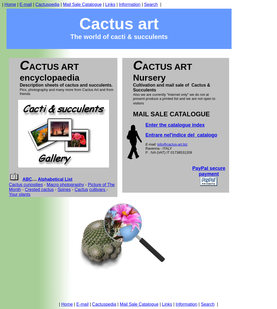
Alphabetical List (55, 179)
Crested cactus (39, 189)
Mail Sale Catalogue (82, 4)
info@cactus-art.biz (172, 144)
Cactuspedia (47, 4)
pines (65, 189)
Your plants (19, 194)
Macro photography (65, 184)
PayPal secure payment (208, 171)
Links (110, 4)
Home (10, 4)
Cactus (81, 189)
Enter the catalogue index (175, 125)
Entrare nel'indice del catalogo (181, 135)
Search (151, 4)
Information (129, 4)
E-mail (25, 4)
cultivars (97, 189)
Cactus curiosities (26, 184)
